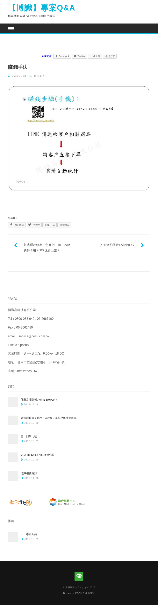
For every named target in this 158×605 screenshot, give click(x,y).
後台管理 (90, 593)
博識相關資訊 (29, 473)
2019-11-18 (19, 75)
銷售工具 (39, 75)
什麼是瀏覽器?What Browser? (39, 399)
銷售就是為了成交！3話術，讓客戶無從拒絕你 (49, 417)
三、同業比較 (29, 436)
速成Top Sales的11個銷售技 (38, 454)
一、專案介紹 (29, 534)
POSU (78, 593)
